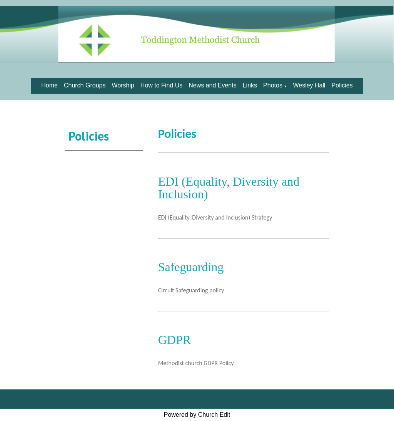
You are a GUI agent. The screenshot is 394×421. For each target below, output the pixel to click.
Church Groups (85, 85)
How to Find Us (161, 85)
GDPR (174, 340)
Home (49, 85)
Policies (342, 85)
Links (250, 85)
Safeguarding (191, 267)
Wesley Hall (309, 85)
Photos (272, 85)
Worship (123, 85)
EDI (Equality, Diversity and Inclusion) (229, 187)
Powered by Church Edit (197, 414)
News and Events (213, 85)
